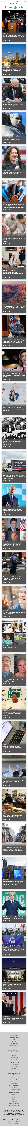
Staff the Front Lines (14, 1070)
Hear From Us (14, 1075)
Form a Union (14, 1059)
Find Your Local (14, 1037)
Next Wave (14, 1101)
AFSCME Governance (14, 1105)
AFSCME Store (14, 1045)
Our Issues (14, 1068)
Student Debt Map (14, 1080)
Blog (14, 1039)
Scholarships (14, 1083)
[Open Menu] (3, 1)
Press (14, 1041)
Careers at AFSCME (14, 1103)
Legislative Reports (14, 1066)
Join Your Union (14, 1057)
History (14, 1096)
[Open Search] (25, 1)
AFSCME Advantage (14, 1082)
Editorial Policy (17, 1123)
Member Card (14, 1087)
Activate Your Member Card (14, 1089)
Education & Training (14, 1085)
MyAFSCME (14, 1035)
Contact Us (14, 1047)
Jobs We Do (14, 1098)
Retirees (14, 1100)
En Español (14, 1043)
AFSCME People (14, 1064)
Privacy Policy (10, 1123)
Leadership (14, 1094)
